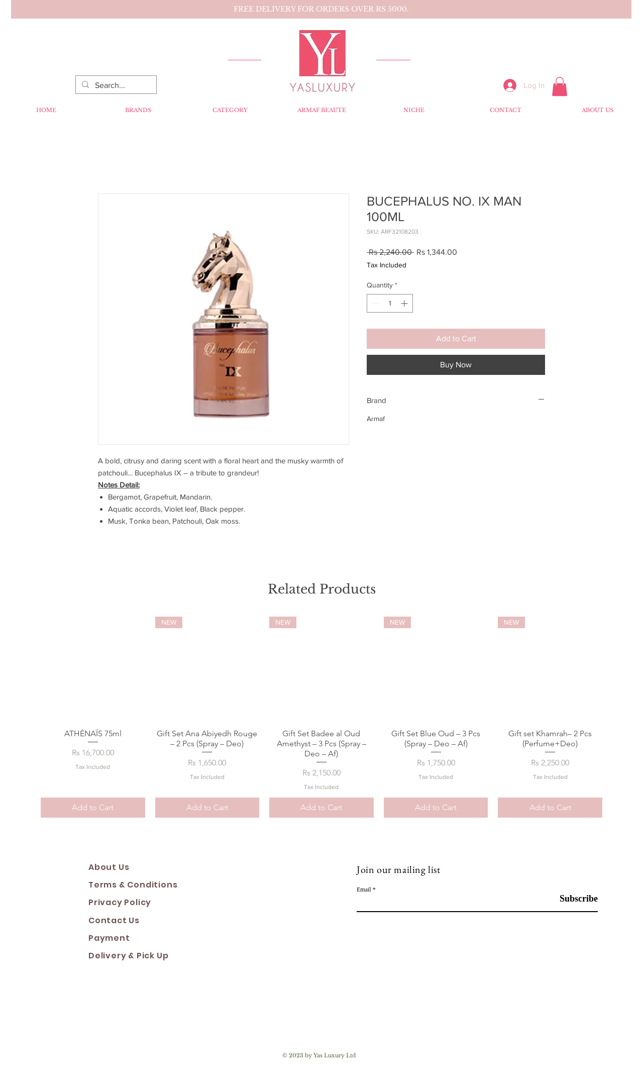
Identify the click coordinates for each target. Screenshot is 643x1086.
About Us (108, 867)
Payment (109, 938)
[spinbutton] (390, 303)
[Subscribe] (572, 899)
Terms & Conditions (132, 885)
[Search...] (115, 85)
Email (364, 889)
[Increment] (405, 303)
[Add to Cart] (93, 808)
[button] (560, 86)
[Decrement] (374, 303)
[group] (321, 717)
